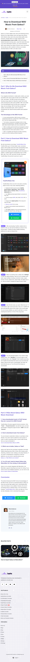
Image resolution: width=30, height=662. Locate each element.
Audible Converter (4, 611)
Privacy (2, 632)
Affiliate (2, 638)
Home (3, 17)
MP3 (14, 197)
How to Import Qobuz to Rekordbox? (12, 560)
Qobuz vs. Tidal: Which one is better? (10, 457)
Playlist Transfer (5, 605)
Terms (2, 634)
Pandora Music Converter (6, 613)
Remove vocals (9, 204)
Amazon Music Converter (6, 607)
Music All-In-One (4, 594)
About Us (3, 625)
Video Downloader (5, 615)
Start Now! (15, 6)
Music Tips (19, 28)
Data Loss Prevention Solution (7, 618)
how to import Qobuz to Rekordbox (9, 471)
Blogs (2, 627)
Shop (2, 630)
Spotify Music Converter (6, 596)
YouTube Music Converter (6, 598)
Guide (7, 17)
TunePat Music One (21, 144)
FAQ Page (3, 643)
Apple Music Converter (5, 602)
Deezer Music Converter (6, 609)
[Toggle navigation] (27, 11)
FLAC (22, 197)
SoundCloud (21, 190)
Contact (2, 636)
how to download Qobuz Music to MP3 (10, 442)
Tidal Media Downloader (6, 600)
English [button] (16, 657)
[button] (28, 541)
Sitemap (2, 640)
